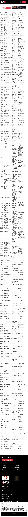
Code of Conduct (17, 467)
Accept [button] (21, 512)
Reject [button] (7, 512)
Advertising (4, 465)
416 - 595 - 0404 (6, 488)
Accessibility (4, 471)
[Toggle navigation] (27, 2)
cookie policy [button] (7, 507)
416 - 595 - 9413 (6, 490)
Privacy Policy (16, 463)
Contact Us (4, 469)
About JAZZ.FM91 (5, 463)
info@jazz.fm (5, 486)
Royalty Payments (17, 469)
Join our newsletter (8, 460)
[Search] (20, 2)
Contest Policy (4, 467)
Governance (16, 465)
